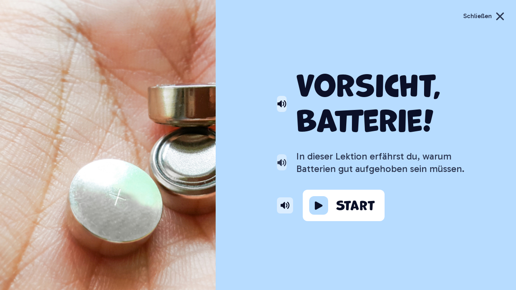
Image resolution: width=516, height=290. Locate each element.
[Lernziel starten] (344, 205)
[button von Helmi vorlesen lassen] (285, 205)
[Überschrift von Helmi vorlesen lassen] (282, 103)
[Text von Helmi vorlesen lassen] (282, 162)
